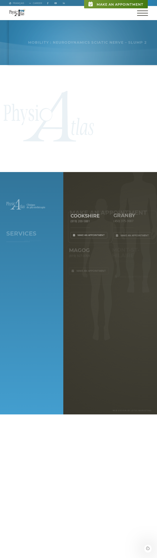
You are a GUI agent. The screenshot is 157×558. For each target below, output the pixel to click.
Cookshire (84, 215)
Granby (123, 215)
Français (16, 3)
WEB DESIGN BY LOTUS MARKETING (132, 410)
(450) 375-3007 (122, 220)
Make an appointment (115, 4)
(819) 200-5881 (79, 221)
